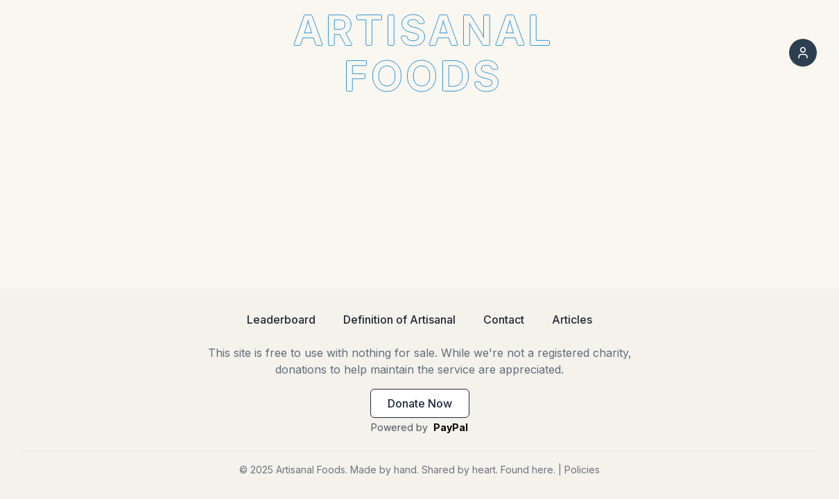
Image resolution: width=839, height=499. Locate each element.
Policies (582, 469)
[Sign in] (803, 53)
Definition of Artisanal (399, 319)
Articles (572, 319)
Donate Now (420, 403)
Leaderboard (281, 319)
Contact (503, 319)
